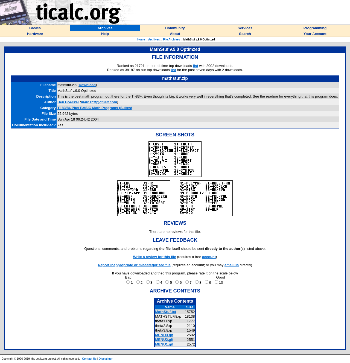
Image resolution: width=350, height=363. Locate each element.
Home (141, 39)
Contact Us (89, 358)
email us (231, 265)
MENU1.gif (164, 344)
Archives (154, 39)
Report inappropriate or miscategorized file (134, 265)
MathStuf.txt (165, 312)
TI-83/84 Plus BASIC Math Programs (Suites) (94, 108)
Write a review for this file (154, 257)
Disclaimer (106, 358)
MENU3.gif (164, 335)
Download (87, 85)
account (209, 257)
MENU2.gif (164, 340)
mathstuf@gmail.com (99, 102)
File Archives (171, 39)
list (195, 66)
